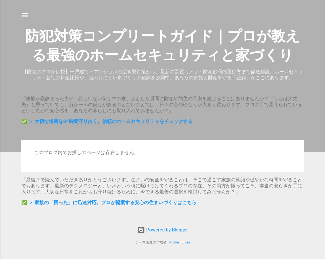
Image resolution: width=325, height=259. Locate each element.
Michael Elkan (179, 242)
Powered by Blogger (162, 230)
